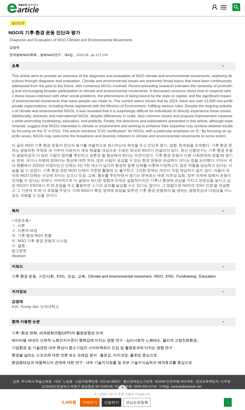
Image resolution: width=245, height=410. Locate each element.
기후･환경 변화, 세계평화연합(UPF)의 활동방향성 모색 (57, 333)
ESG (60, 276)
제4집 (69, 55)
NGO (158, 276)
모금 (71, 276)
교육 (81, 276)
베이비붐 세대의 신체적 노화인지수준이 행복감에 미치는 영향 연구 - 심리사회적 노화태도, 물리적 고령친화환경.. (105, 340)
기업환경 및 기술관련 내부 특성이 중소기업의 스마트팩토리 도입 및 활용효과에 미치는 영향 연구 (92, 348)
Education (207, 276)
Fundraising (186, 276)
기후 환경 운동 (24, 276)
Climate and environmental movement (119, 276)
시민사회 (46, 276)
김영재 (14, 47)
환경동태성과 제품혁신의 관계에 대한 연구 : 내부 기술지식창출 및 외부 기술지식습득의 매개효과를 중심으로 (102, 362)
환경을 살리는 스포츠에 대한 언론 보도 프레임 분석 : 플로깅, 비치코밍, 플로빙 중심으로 (84, 355)
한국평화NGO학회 (24, 55)
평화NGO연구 (51, 55)
